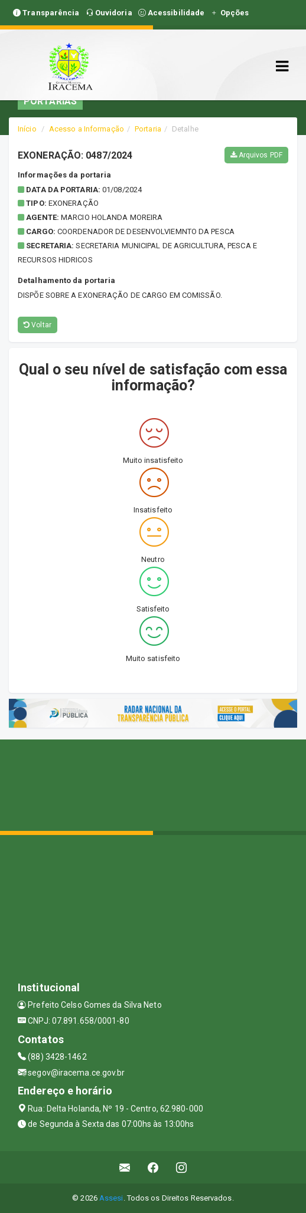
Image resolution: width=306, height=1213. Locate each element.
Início (27, 128)
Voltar (37, 325)
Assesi (111, 1198)
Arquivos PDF (256, 155)
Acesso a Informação (86, 128)
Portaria (148, 128)
